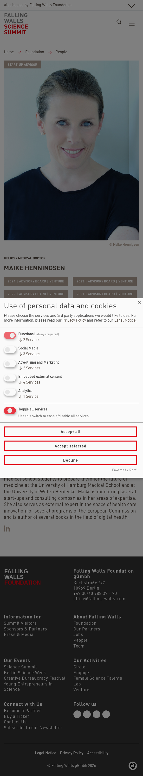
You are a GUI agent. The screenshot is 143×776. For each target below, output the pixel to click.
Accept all (71, 431)
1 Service (28, 396)
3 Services (29, 354)
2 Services (29, 339)
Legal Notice (125, 320)
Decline (70, 459)
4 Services (29, 382)
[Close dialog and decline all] (139, 301)
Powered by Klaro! (124, 470)
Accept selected (70, 445)
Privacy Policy (74, 320)
